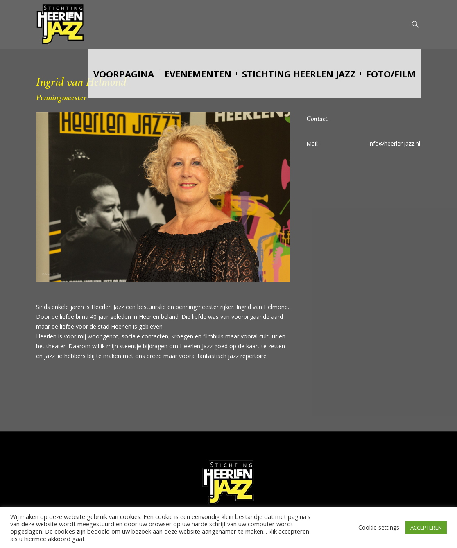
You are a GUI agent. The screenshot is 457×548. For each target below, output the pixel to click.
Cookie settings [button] (378, 527)
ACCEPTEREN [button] (426, 527)
